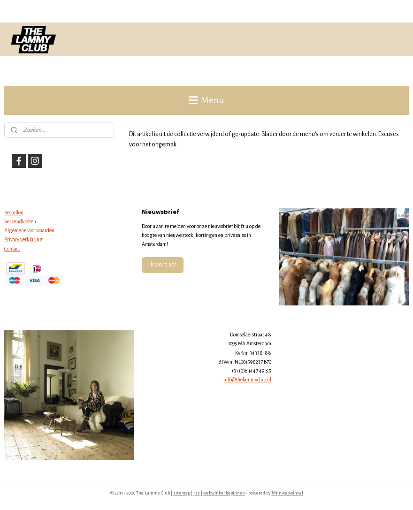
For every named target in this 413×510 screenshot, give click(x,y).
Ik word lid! (162, 264)
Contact (12, 248)
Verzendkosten (20, 221)
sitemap (181, 492)
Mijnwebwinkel (287, 492)
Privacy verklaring (23, 239)
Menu (206, 100)
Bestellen (13, 212)
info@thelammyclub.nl (247, 379)
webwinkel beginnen (224, 492)
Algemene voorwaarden (29, 230)
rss (196, 492)
